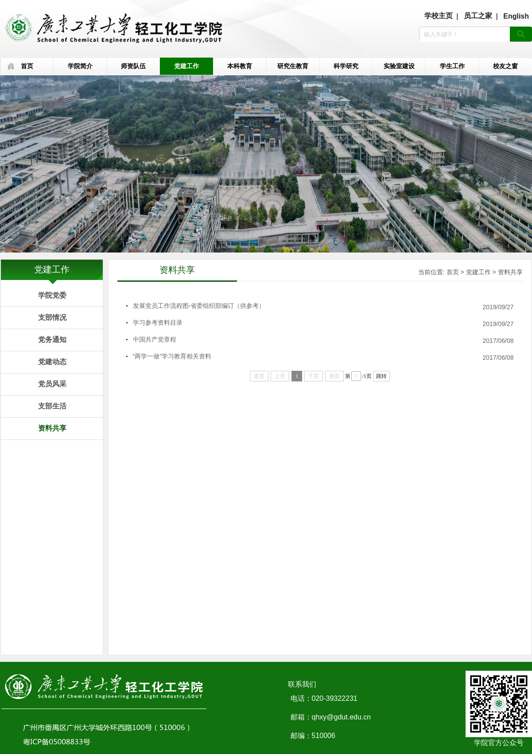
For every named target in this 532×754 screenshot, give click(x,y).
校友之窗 (505, 66)
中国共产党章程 (154, 339)
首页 (27, 66)
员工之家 (478, 15)
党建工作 (186, 66)
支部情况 (52, 317)
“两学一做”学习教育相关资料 (172, 356)
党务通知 (52, 339)
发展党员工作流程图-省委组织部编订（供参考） (199, 305)
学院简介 (80, 66)
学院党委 (52, 295)
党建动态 (52, 361)
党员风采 (52, 384)
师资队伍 (133, 66)
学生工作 (452, 66)
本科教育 (239, 66)
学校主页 (438, 15)
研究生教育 (292, 66)
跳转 (381, 376)
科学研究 (346, 66)
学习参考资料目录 (158, 322)
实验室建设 (399, 66)
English (516, 16)
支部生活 (52, 406)
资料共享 (52, 428)
